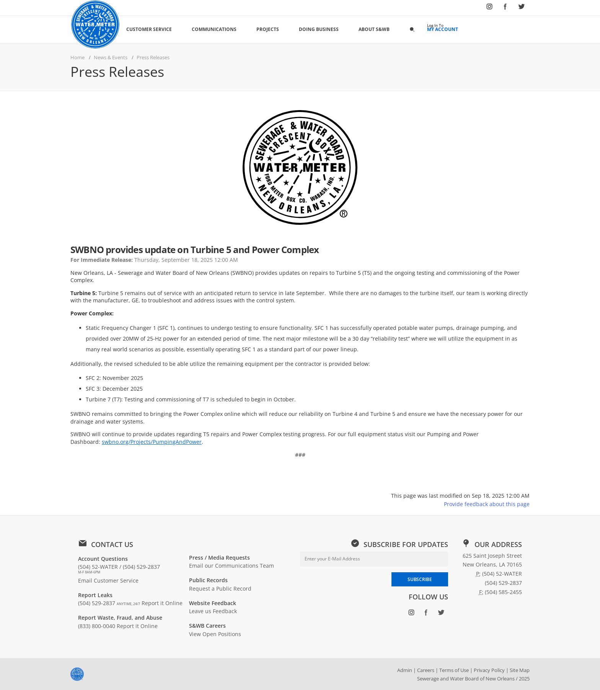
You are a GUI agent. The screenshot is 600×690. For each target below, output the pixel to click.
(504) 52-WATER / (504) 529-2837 (119, 569)
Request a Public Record (220, 588)
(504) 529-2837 (109, 603)
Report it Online (162, 603)
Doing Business (319, 29)
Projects (267, 29)
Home (77, 57)
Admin (404, 670)
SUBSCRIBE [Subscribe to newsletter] (420, 579)
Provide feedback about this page (487, 504)
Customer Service (149, 29)
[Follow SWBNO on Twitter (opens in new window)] (522, 8)
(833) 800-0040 (96, 626)
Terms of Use (454, 670)
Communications (214, 29)
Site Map (520, 670)
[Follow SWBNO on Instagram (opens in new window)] (489, 8)
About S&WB (374, 29)
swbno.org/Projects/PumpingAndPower (152, 441)
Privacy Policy (489, 670)
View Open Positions (215, 634)
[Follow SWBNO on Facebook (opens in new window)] (505, 8)
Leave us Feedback (213, 611)
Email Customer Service (108, 580)
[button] (412, 29)
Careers (425, 670)
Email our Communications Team (231, 565)
